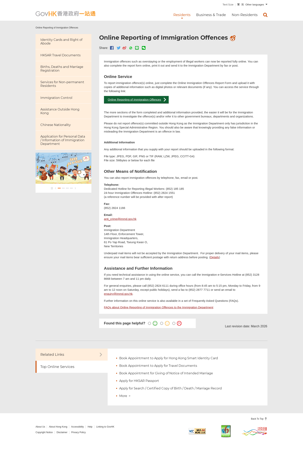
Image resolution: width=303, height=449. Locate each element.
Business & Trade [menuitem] (211, 15)
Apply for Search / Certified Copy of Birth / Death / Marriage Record (170, 388)
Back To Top (257, 418)
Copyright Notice (44, 432)
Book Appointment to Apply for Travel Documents (158, 366)
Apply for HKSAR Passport (139, 381)
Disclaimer (62, 432)
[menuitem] (265, 15)
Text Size (228, 4)
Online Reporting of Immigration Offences (134, 99)
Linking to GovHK (105, 426)
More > (124, 396)
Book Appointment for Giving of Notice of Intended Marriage (166, 373)
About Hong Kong (58, 426)
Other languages (254, 4)
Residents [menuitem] (182, 15)
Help (90, 426)
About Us (40, 426)
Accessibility (77, 426)
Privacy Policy (78, 432)
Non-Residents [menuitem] (245, 15)
